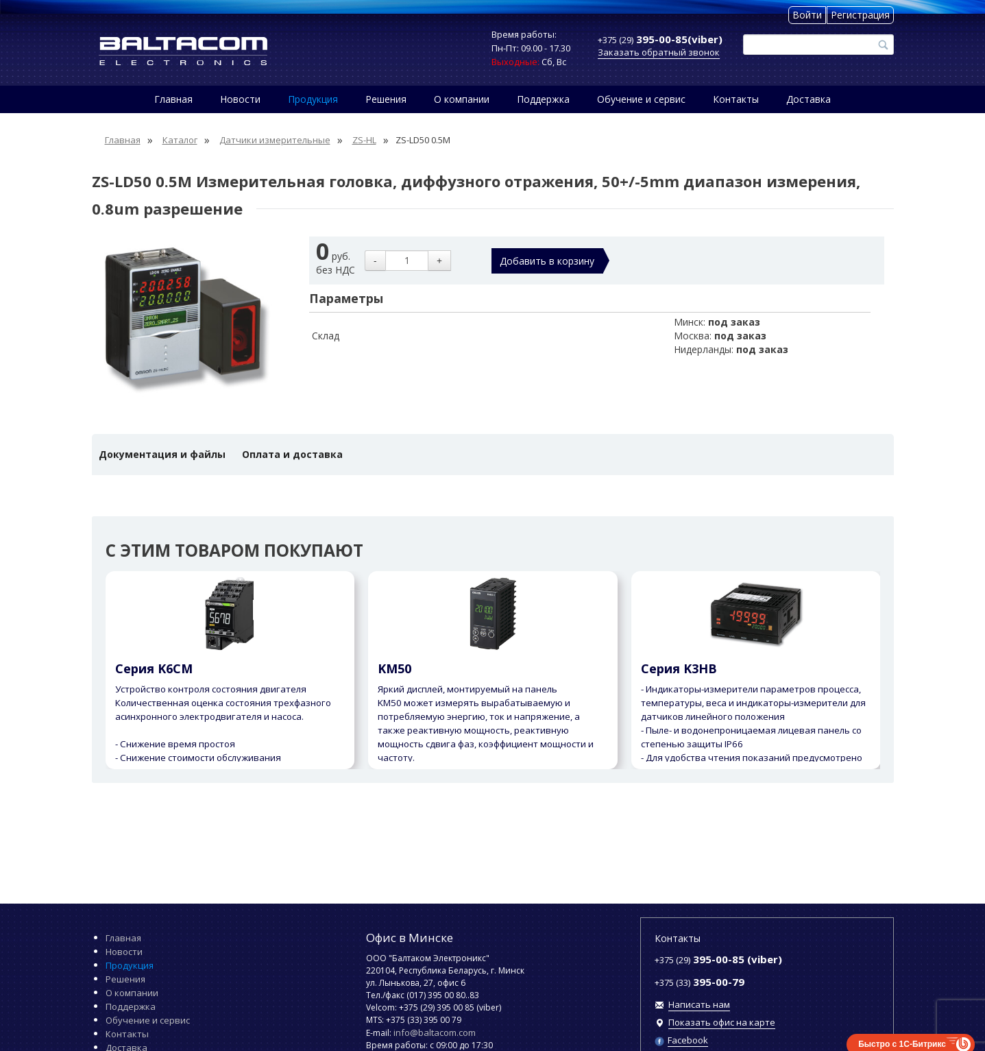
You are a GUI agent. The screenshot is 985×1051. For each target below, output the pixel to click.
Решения (385, 99)
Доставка (808, 99)
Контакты (736, 99)
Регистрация (860, 14)
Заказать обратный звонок (659, 52)
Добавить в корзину (547, 260)
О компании (461, 99)
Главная (173, 99)
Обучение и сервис (641, 99)
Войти (807, 14)
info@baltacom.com (434, 1032)
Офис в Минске (409, 937)
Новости (240, 99)
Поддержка (543, 99)
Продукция (313, 99)
